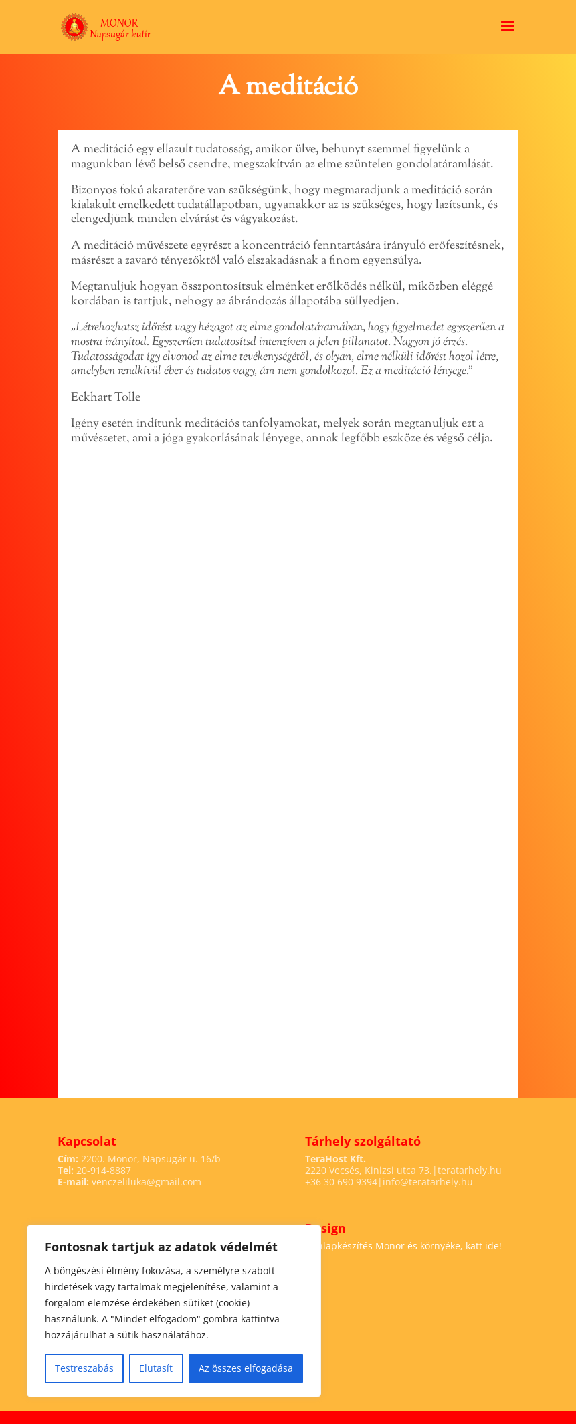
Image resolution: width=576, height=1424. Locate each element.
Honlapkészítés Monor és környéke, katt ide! (403, 1245)
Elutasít (156, 1368)
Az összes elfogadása (246, 1368)
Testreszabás (84, 1368)
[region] (174, 1311)
